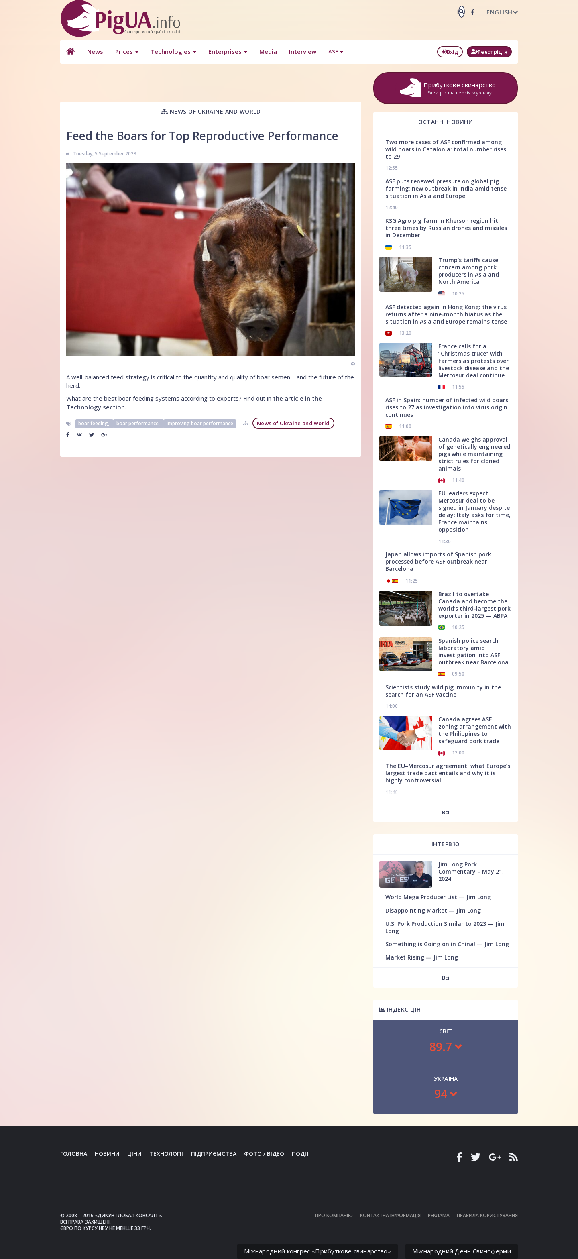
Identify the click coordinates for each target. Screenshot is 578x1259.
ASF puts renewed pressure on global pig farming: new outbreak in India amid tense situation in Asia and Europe (446, 188)
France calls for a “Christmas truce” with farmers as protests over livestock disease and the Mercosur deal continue (473, 360)
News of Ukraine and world (211, 111)
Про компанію (334, 1215)
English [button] (502, 12)
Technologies (173, 51)
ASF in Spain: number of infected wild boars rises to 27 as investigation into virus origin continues (446, 407)
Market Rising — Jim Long (421, 957)
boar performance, (138, 423)
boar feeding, (94, 423)
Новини (107, 1153)
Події (300, 1153)
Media (268, 51)
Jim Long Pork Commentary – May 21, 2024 (471, 871)
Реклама (439, 1215)
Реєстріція (489, 51)
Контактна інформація (390, 1215)
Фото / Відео (264, 1153)
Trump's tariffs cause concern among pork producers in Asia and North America (468, 270)
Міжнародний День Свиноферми (461, 1251)
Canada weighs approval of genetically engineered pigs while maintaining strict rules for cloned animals (474, 454)
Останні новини (445, 122)
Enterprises (227, 51)
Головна (73, 1153)
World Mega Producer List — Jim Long (438, 897)
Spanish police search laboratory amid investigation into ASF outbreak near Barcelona (473, 651)
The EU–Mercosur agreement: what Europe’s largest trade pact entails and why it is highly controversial (447, 773)
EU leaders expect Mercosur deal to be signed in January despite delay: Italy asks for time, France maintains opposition (474, 511)
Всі (446, 812)
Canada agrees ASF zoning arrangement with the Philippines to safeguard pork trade (474, 730)
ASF (335, 51)
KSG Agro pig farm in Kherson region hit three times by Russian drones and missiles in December (446, 228)
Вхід (450, 51)
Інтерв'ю (445, 844)
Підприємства (213, 1153)
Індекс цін (400, 1009)
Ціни (134, 1153)
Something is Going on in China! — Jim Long (447, 944)
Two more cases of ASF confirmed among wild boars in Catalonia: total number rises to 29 (445, 149)
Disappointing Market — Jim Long (433, 910)
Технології (166, 1153)
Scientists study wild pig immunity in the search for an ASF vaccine (443, 690)
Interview (302, 51)
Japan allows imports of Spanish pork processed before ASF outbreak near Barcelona (438, 561)
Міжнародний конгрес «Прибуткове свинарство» (317, 1251)
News (95, 51)
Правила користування (487, 1215)
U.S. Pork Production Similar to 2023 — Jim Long (445, 927)
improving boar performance (200, 423)
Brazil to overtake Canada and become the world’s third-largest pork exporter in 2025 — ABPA (474, 604)
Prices (126, 51)
